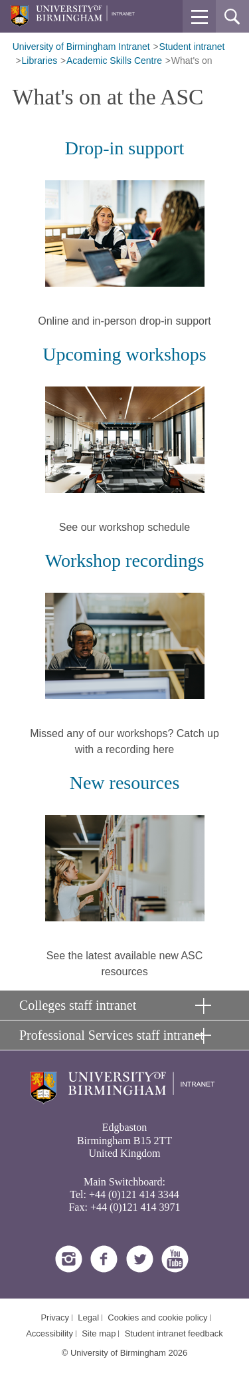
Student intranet (192, 46)
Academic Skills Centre (114, 60)
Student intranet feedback (174, 1333)
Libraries (40, 60)
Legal (88, 1317)
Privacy (55, 1317)
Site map (99, 1333)
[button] (199, 16)
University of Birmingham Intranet (81, 46)
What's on (191, 60)
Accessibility (49, 1333)
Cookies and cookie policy (157, 1317)
